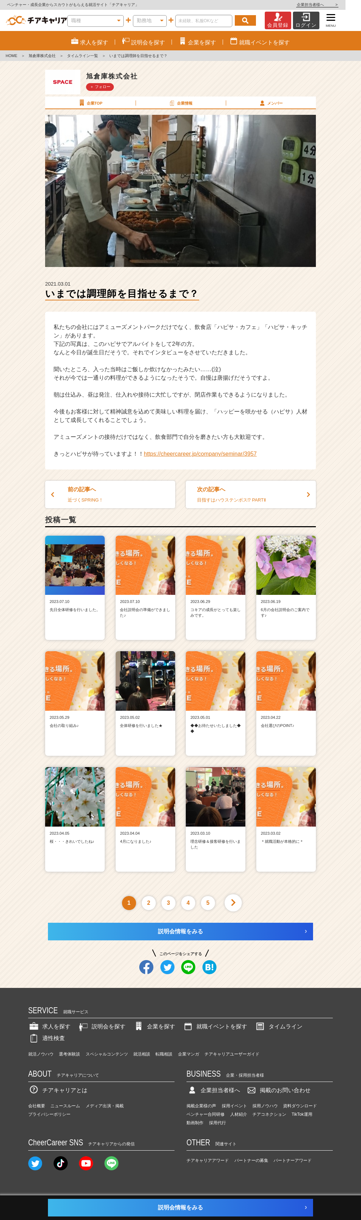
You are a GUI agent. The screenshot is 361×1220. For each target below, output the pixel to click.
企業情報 (180, 103)
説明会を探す (102, 1026)
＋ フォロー (100, 87)
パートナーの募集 (251, 1160)
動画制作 (194, 1122)
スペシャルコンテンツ (107, 1054)
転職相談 (163, 1054)
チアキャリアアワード (207, 1160)
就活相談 (141, 1054)
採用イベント (234, 1105)
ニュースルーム (65, 1105)
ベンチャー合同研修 (205, 1114)
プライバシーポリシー (49, 1114)
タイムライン (278, 1026)
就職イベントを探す (214, 1026)
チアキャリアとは (57, 1090)
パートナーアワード (293, 1160)
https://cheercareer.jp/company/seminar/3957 (200, 454)
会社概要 (36, 1105)
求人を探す (49, 1026)
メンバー (270, 103)
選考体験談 (69, 1054)
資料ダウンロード (300, 1105)
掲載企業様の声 (201, 1105)
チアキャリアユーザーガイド (231, 1054)
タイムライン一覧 (82, 56)
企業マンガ (188, 1054)
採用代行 (217, 1122)
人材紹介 (238, 1114)
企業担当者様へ (332, 4)
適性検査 (46, 1038)
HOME (11, 56)
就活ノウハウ (41, 1054)
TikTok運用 (302, 1114)
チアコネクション (269, 1114)
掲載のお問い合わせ (278, 1090)
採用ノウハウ (265, 1105)
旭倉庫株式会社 (42, 56)
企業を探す (154, 1026)
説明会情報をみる (180, 931)
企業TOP (90, 103)
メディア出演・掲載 (105, 1105)
